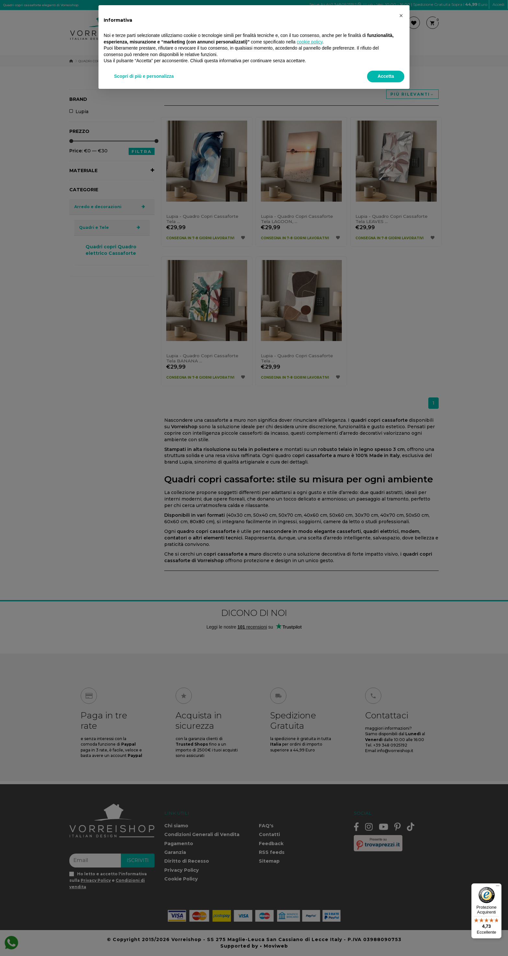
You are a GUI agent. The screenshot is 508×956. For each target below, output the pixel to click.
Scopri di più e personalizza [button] (144, 76)
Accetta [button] (385, 76)
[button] (401, 15)
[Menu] (498, 887)
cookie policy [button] (309, 41)
